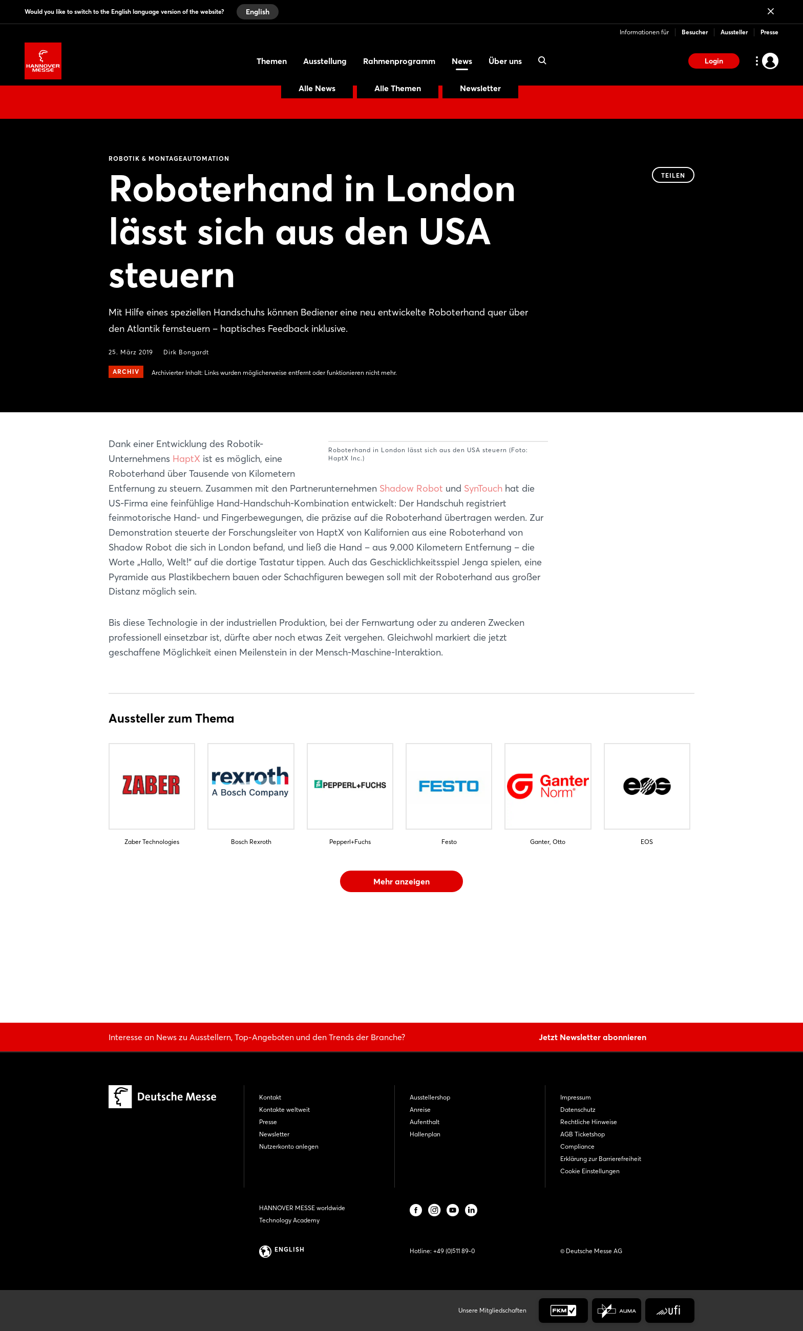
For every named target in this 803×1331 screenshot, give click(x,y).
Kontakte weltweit (284, 1109)
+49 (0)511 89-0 (454, 1251)
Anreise (420, 1109)
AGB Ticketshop (582, 1134)
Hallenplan (425, 1134)
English (257, 11)
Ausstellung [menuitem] (325, 61)
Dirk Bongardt (186, 352)
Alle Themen (397, 88)
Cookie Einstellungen (590, 1171)
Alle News (317, 88)
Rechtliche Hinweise (588, 1122)
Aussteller (734, 32)
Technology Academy (289, 1220)
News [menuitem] (462, 61)
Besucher (695, 32)
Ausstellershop (430, 1097)
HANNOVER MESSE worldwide (302, 1208)
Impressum (575, 1097)
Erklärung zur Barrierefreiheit (600, 1159)
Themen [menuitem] (272, 61)
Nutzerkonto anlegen (289, 1146)
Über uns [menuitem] (505, 61)
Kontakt (270, 1097)
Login (714, 61)
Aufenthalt (424, 1122)
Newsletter (480, 88)
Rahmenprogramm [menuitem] (399, 61)
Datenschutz (578, 1109)
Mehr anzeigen (401, 955)
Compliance (577, 1146)
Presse (769, 32)
